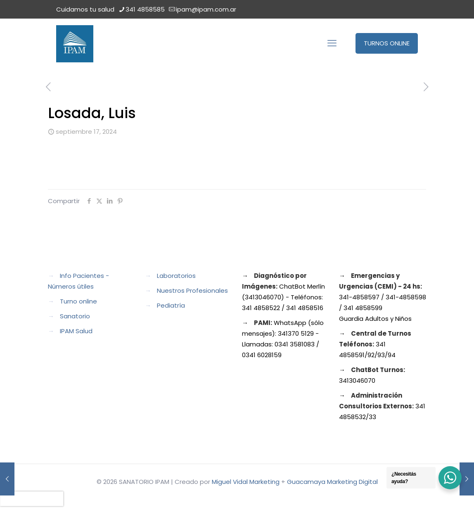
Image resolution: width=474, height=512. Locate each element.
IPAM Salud (76, 331)
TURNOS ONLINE (387, 43)
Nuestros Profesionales (192, 290)
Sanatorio (75, 316)
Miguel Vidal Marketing (246, 481)
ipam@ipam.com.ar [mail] (206, 9)
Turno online (78, 301)
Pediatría (171, 305)
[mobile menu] (332, 43)
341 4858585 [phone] (145, 9)
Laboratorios (176, 275)
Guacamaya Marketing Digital (332, 481)
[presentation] (32, 498)
